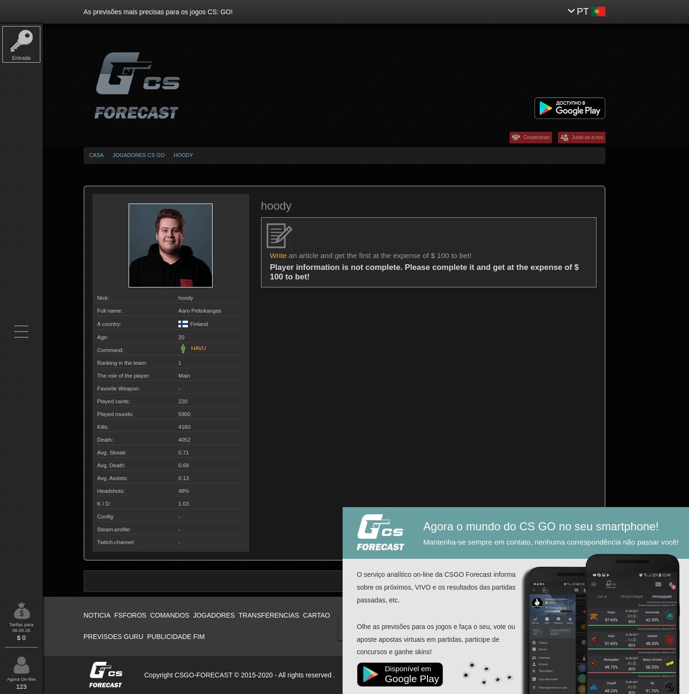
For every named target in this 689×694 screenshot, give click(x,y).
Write (278, 255)
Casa (96, 155)
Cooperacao (536, 137)
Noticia (97, 615)
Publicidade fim (176, 636)
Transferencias (269, 615)
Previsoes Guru (113, 636)
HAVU (192, 348)
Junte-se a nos (587, 137)
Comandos (169, 615)
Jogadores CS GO (138, 155)
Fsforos (130, 615)
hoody (183, 155)
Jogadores (214, 615)
